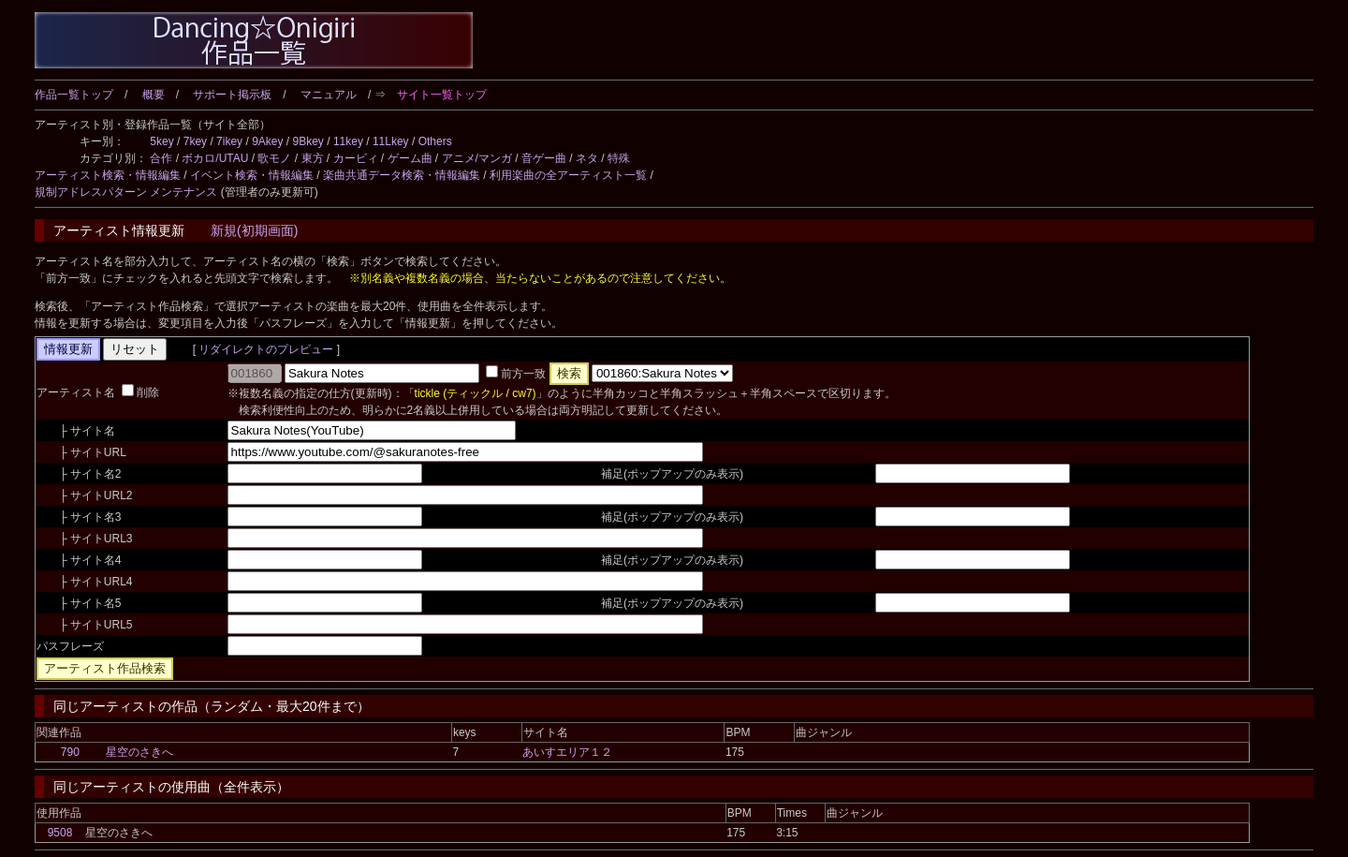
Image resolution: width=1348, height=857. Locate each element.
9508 (60, 832)
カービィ (355, 158)
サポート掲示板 (232, 94)
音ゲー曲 (543, 158)
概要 (153, 94)
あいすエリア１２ (567, 752)
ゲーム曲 (410, 158)
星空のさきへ (139, 752)
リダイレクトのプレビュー (266, 349)
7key (195, 141)
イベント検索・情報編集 (252, 175)
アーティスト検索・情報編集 (108, 175)
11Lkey (391, 141)
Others (435, 141)
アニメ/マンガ (477, 158)
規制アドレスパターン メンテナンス (126, 192)
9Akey (267, 141)
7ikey (229, 141)
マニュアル (328, 94)
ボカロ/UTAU (215, 158)
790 (70, 752)
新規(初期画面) (254, 230)
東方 (312, 158)
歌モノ (274, 158)
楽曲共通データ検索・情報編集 (401, 175)
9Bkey (308, 141)
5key (161, 141)
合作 (161, 158)
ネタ (587, 158)
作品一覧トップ (74, 94)
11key (348, 141)
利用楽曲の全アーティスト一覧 (568, 175)
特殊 (619, 158)
